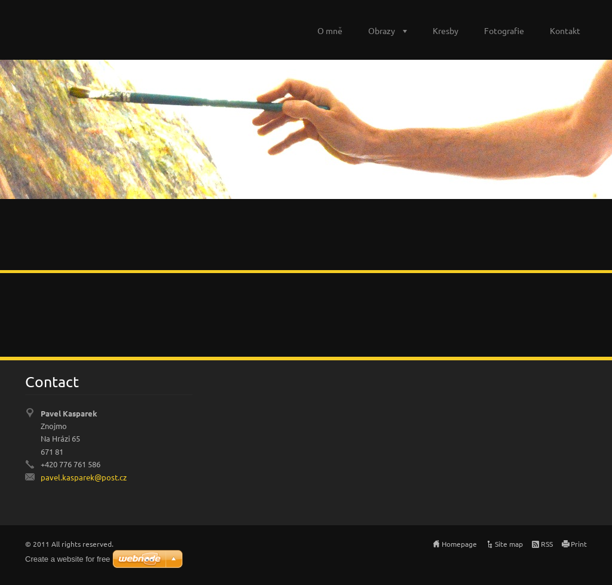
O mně (329, 30)
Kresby (445, 30)
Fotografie (504, 30)
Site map (509, 544)
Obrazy (381, 30)
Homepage (459, 544)
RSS (547, 544)
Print (579, 544)
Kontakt (565, 30)
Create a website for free (67, 559)
